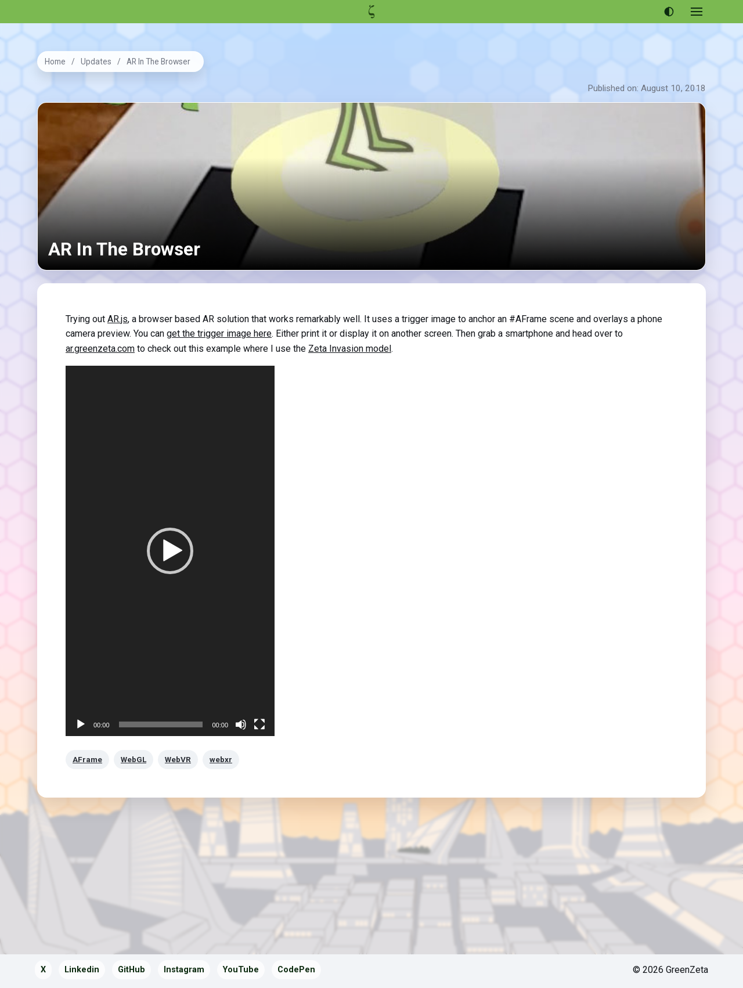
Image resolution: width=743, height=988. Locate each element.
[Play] (80, 724)
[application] (170, 551)
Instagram (184, 970)
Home (55, 61)
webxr (221, 759)
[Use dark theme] (668, 11)
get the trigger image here (219, 333)
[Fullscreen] (259, 724)
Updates (96, 61)
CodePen (296, 970)
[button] (170, 551)
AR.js (117, 318)
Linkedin (81, 970)
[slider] (161, 724)
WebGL (133, 759)
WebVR (178, 759)
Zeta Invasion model (349, 348)
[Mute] (241, 724)
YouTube (241, 970)
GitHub (131, 970)
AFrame (87, 759)
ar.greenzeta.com (100, 348)
